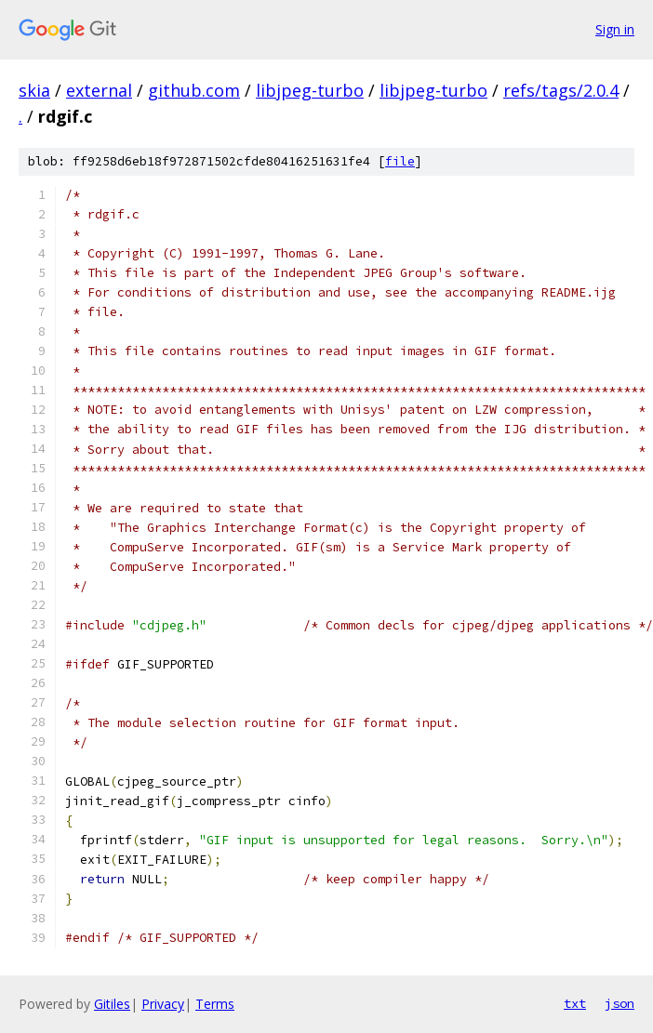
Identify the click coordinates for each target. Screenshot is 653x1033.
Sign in (614, 29)
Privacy (162, 1004)
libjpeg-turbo (310, 90)
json (619, 1003)
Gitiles (112, 1004)
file (400, 161)
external (99, 90)
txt (575, 1003)
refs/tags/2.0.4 (561, 90)
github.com (194, 90)
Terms (214, 1004)
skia (34, 90)
